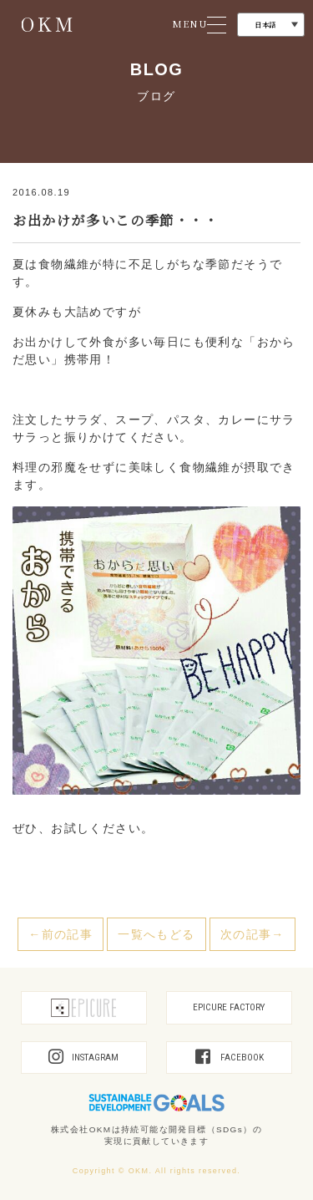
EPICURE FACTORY (229, 1007)
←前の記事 (60, 934)
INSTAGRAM (83, 1057)
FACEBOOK (229, 1057)
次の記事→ (252, 934)
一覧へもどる (156, 934)
